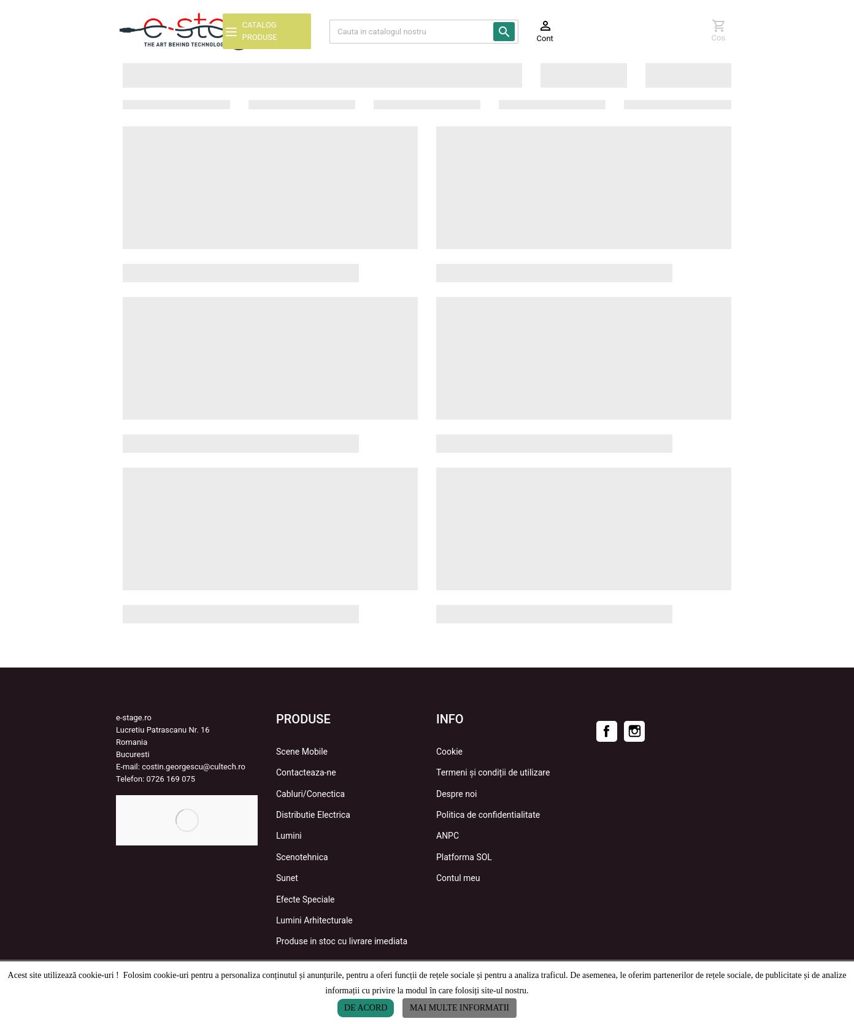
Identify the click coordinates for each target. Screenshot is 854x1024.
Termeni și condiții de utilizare (493, 772)
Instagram (634, 731)
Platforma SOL (464, 857)
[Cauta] (423, 32)
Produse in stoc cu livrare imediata (341, 941)
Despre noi (456, 794)
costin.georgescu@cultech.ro (193, 766)
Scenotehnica (302, 857)
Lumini (289, 836)
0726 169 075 (171, 778)
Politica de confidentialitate (488, 815)
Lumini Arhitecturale (314, 920)
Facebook (606, 731)
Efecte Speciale (305, 899)
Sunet (287, 878)
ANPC (447, 836)
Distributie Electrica (313, 815)
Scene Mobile (302, 751)
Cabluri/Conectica (310, 794)
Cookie (449, 751)
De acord (365, 1007)
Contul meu (458, 878)
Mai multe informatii (459, 1007)
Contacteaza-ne (306, 772)
